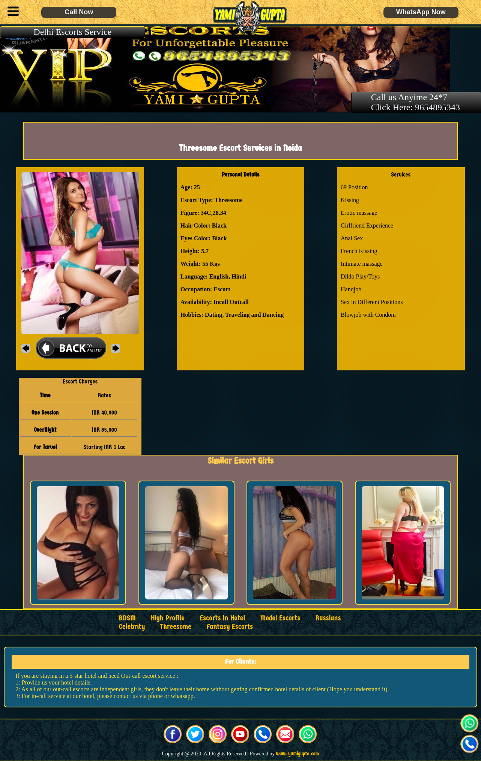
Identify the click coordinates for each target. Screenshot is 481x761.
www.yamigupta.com (297, 754)
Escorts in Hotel (222, 618)
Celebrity (132, 626)
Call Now (79, 12)
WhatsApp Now (421, 12)
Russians (328, 618)
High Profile (168, 618)
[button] (11, 12)
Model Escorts (280, 618)
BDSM (127, 618)
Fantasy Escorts (229, 626)
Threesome (175, 626)
